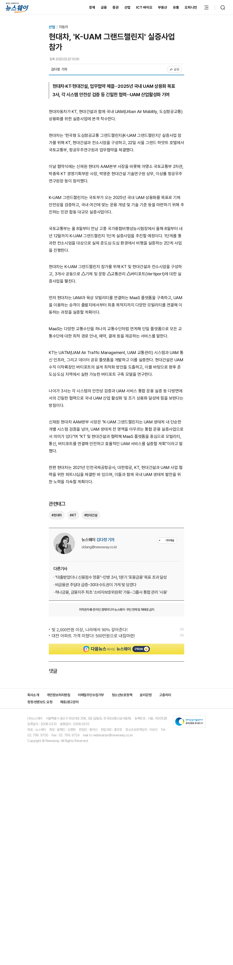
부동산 (162, 7)
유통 (176, 7)
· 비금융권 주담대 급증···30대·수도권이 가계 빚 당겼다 (94, 584)
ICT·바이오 (144, 7)
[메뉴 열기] (206, 7)
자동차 (63, 27)
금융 (104, 7)
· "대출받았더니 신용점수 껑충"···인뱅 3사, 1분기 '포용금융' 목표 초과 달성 (110, 577)
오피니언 (191, 7)
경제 (92, 7)
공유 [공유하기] (174, 69)
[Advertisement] (116, 698)
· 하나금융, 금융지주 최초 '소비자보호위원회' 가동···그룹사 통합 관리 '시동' (110, 592)
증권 (116, 7)
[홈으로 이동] (17, 7)
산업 (127, 7)
